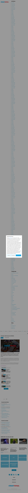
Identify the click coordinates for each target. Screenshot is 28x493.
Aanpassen (9, 255)
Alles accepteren (18, 255)
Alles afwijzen (13, 255)
